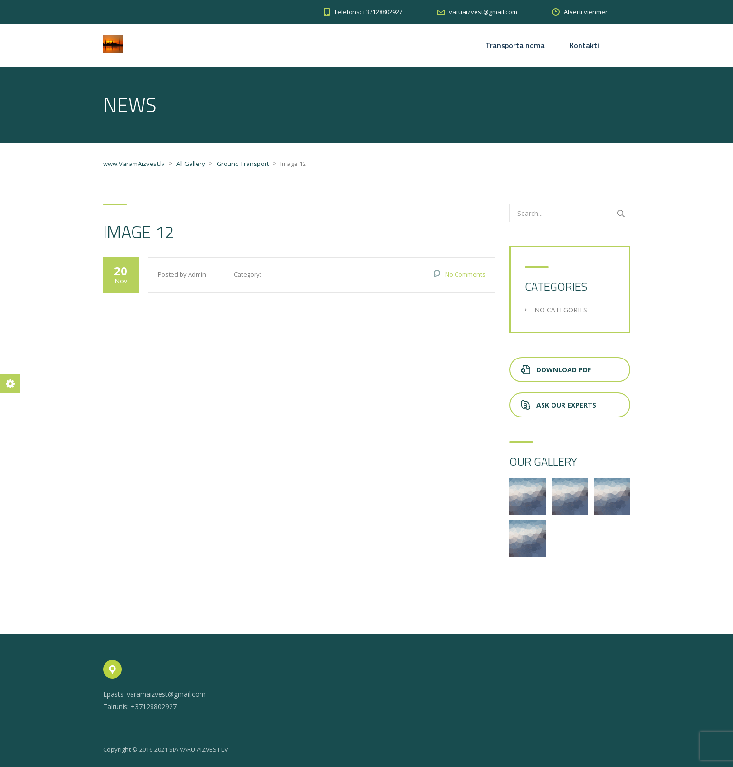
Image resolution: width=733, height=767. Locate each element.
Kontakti (584, 45)
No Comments (465, 274)
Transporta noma (515, 45)
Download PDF (556, 369)
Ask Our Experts (558, 404)
